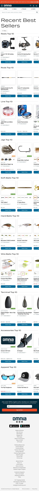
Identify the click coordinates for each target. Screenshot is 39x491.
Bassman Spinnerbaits (6, 276)
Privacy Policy (34, 488)
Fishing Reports (19, 446)
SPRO (2, 238)
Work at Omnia (19, 466)
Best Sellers (19, 433)
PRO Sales (19, 437)
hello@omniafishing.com (19, 485)
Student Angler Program (20, 469)
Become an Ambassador (19, 467)
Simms (35, 385)
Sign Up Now (19, 410)
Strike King (36, 200)
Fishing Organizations (19, 453)
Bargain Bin (19, 435)
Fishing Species (19, 451)
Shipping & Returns (19, 475)
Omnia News (19, 464)
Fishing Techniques (19, 450)
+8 (30, 235)
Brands (23, 9)
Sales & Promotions (19, 438)
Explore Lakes (19, 454)
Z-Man (35, 162)
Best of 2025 (19, 440)
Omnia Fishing (4, 349)
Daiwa (2, 52)
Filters (4, 30)
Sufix (35, 124)
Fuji (18, 349)
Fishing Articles (19, 448)
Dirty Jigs (3, 162)
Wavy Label (3, 385)
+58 (30, 197)
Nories (35, 349)
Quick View (8, 62)
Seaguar (3, 120)
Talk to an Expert (19, 473)
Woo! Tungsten (4, 310)
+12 (14, 197)
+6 (13, 273)
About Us (19, 462)
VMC (34, 310)
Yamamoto (19, 200)
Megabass (36, 86)
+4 (13, 159)
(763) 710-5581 (19, 483)
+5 (13, 235)
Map (5, 9)
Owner (18, 158)
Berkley (19, 120)
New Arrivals (19, 432)
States (14, 9)
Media (33, 9)
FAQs (19, 477)
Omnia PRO (19, 456)
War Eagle (19, 276)
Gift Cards (19, 442)
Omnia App (19, 458)
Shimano (19, 52)
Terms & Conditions (26, 488)
